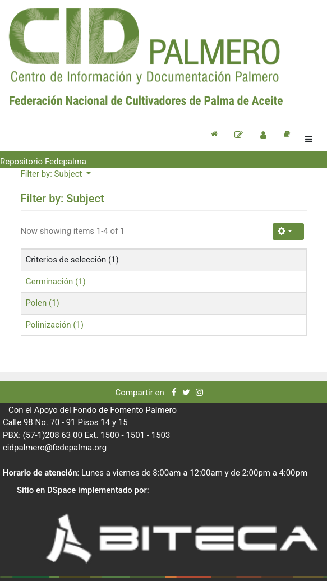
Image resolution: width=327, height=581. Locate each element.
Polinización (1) (55, 325)
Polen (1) (42, 303)
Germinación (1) (56, 281)
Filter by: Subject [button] (53, 174)
